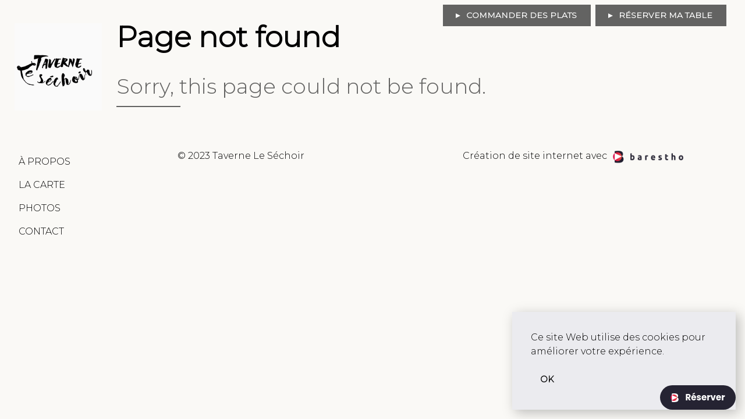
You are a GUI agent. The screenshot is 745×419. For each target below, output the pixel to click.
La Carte (42, 184)
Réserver (704, 397)
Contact (41, 231)
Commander (521, 15)
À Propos (44, 161)
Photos (40, 208)
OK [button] (547, 379)
